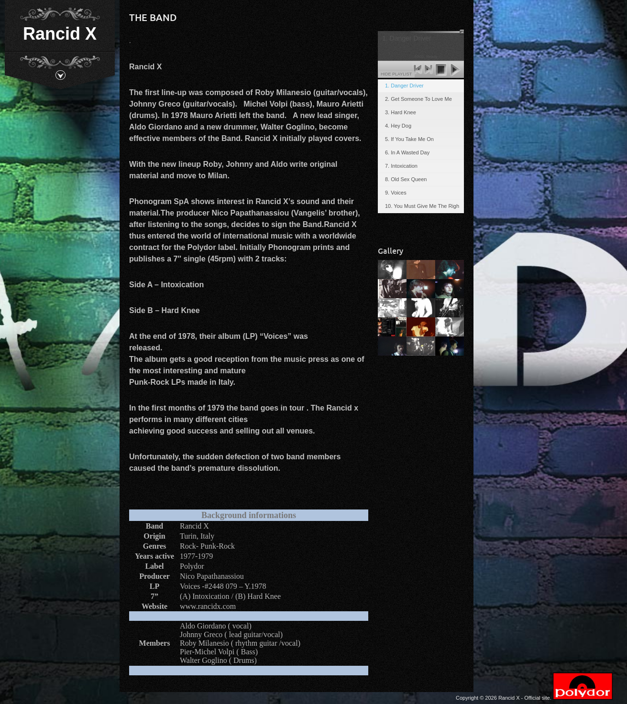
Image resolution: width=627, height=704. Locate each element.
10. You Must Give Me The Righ (422, 206)
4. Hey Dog (398, 126)
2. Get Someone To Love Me (418, 99)
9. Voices (396, 192)
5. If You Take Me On (409, 139)
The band (153, 17)
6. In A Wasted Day (407, 152)
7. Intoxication (401, 166)
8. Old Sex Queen (406, 179)
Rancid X (60, 33)
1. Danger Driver (404, 85)
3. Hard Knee (400, 112)
